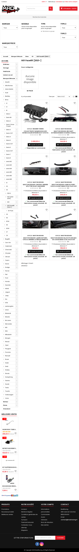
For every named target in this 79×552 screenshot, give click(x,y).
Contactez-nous (26, 525)
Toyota (7, 391)
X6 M (7, 228)
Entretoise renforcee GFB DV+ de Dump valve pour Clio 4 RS (9, 448)
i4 (6, 107)
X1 (6, 183)
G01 (8, 202)
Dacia (7, 264)
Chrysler (8, 253)
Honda (7, 281)
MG (6, 327)
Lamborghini (9, 306)
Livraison (24, 509)
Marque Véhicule (9, 78)
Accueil (5, 61)
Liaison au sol (8, 75)
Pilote (5, 405)
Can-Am (8, 243)
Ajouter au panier (35, 145)
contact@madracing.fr (69, 520)
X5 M (7, 221)
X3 (7, 190)
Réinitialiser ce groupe (48, 31)
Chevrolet (8, 250)
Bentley (7, 96)
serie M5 (9, 172)
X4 (7, 214)
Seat (6, 366)
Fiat (6, 274)
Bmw (6, 100)
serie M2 (9, 161)
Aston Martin (9, 89)
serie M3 (9, 165)
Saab (7, 363)
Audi (6, 93)
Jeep (7, 296)
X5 (7, 218)
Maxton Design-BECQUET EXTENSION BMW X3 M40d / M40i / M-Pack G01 (63, 132)
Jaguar (7, 292)
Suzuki (7, 384)
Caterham (8, 246)
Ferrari (7, 271)
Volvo (7, 398)
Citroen (7, 257)
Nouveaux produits (8, 512)
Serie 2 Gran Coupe (10, 125)
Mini (6, 331)
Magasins (24, 530)
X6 (7, 225)
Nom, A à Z (64, 96)
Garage (6, 68)
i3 (6, 103)
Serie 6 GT (9, 151)
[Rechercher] (39, 9)
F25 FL (9, 193)
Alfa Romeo (9, 86)
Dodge (7, 267)
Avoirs (43, 517)
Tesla (7, 388)
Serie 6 (8, 147)
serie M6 (9, 176)
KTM (6, 303)
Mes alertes (45, 525)
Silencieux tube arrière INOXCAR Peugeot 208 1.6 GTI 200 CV (9, 429)
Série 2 (8, 121)
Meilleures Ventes (9, 414)
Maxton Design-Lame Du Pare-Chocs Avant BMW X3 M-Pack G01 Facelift (63, 186)
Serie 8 (8, 158)
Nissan (7, 342)
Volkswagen (9, 395)
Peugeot (8, 349)
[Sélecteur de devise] (45, 1)
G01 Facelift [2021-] (10, 206)
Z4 (7, 235)
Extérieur (6, 64)
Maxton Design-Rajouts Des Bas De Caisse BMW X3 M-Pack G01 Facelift (63, 239)
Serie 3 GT (9, 133)
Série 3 (8, 130)
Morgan (7, 338)
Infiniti (7, 288)
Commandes (45, 514)
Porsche (8, 352)
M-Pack (10, 211)
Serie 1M (8, 117)
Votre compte (47, 504)
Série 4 (8, 137)
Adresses (44, 520)
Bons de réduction (47, 522)
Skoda (7, 373)
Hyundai (7, 285)
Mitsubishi (8, 334)
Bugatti (7, 239)
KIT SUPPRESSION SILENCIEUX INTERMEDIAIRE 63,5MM (9, 467)
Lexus (7, 310)
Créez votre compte (70, 2)
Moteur (5, 402)
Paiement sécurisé (27, 522)
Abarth (7, 82)
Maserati (8, 313)
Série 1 (8, 114)
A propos (24, 520)
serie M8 (9, 179)
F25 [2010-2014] (10, 197)
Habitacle (6, 71)
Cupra (7, 260)
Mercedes (8, 324)
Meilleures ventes (7, 514)
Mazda (7, 317)
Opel (6, 345)
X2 (7, 186)
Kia (6, 299)
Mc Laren (8, 320)
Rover (7, 359)
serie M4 (9, 169)
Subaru (7, 380)
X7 (7, 232)
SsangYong (9, 377)
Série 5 (8, 140)
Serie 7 (8, 154)
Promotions (5, 509)
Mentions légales (26, 512)
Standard (6, 409)
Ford (6, 278)
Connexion (59, 2)
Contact (4, 2)
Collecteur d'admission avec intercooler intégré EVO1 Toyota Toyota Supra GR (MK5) (35, 132)
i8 (6, 110)
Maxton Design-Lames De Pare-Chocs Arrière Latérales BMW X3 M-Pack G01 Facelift (35, 239)
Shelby (7, 370)
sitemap (24, 528)
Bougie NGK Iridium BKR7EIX (9, 486)
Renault (7, 356)
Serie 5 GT (9, 144)
